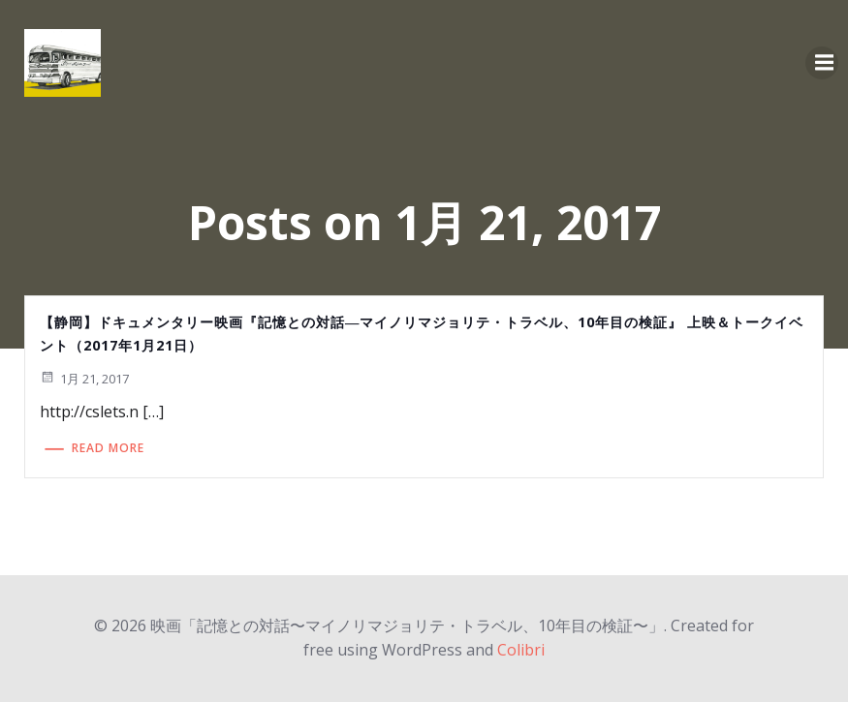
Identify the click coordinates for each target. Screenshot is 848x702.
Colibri (521, 649)
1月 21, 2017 (84, 378)
